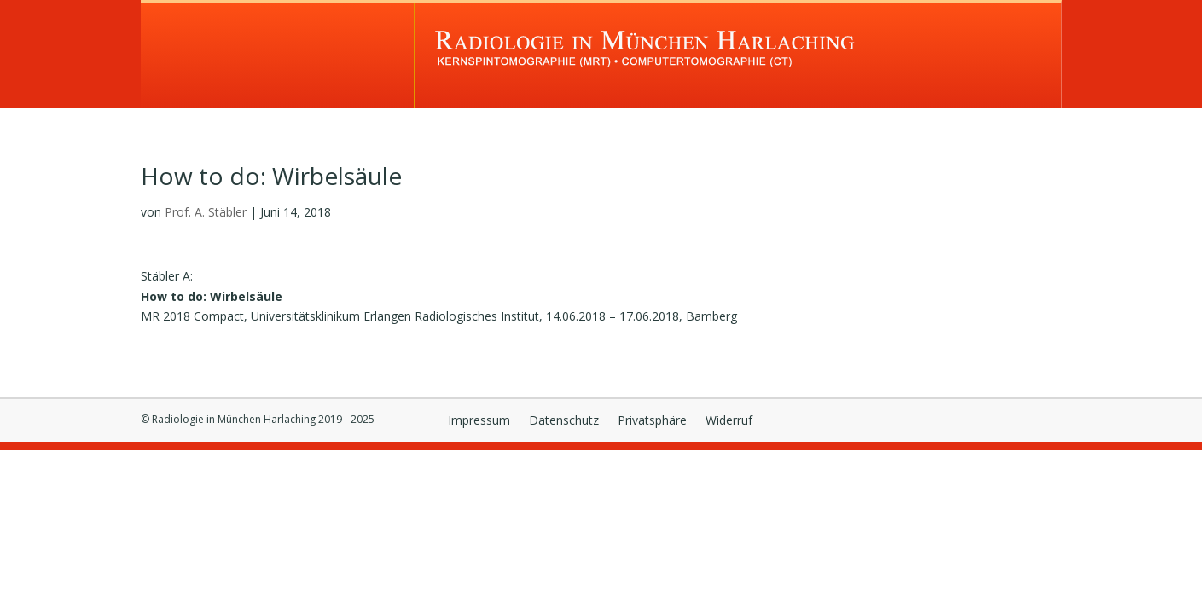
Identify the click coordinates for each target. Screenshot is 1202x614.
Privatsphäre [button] (652, 421)
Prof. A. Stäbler (206, 212)
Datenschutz (564, 421)
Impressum (479, 421)
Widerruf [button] (729, 421)
